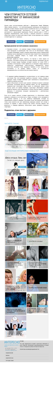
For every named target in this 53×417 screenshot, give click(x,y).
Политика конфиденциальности (29, 404)
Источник (6, 173)
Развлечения (9, 407)
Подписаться (43, 1)
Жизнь (7, 410)
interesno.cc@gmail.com (11, 405)
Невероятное (9, 412)
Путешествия (9, 415)
